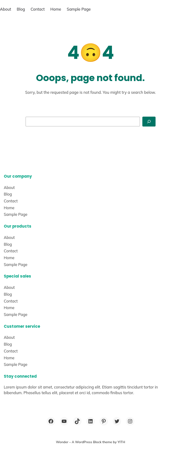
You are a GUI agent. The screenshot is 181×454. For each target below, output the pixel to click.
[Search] (149, 121)
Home (55, 9)
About (5, 9)
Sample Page (79, 9)
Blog (21, 9)
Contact (38, 9)
